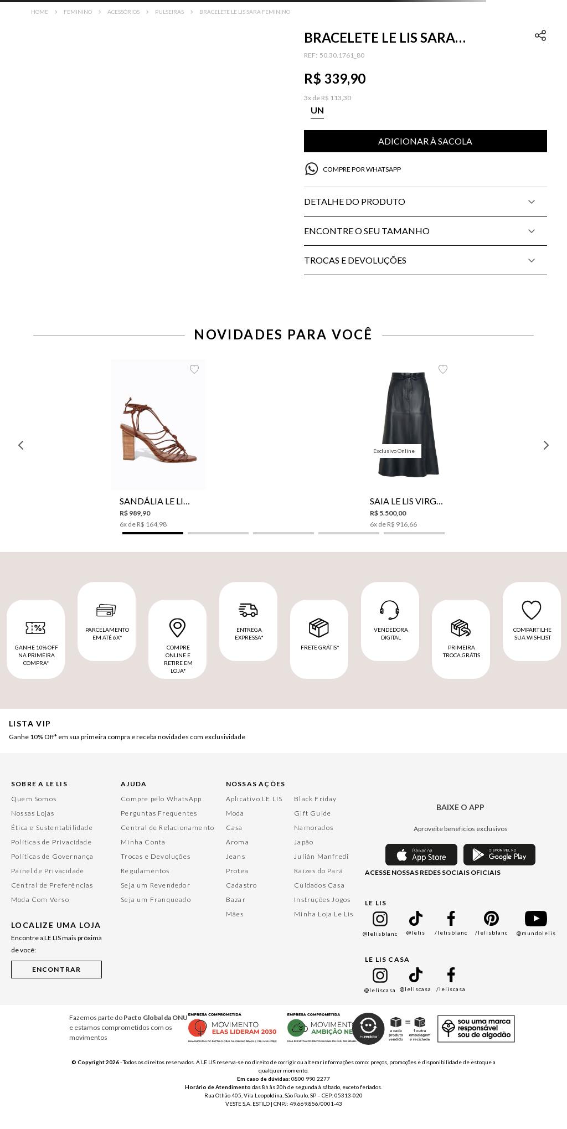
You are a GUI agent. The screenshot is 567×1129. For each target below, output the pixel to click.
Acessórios (123, 11)
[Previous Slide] (21, 445)
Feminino (78, 11)
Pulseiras (169, 11)
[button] (317, 110)
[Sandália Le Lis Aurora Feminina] (159, 444)
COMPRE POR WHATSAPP (362, 169)
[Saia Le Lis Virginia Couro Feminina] (409, 444)
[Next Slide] (546, 445)
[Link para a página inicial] (39, 11)
